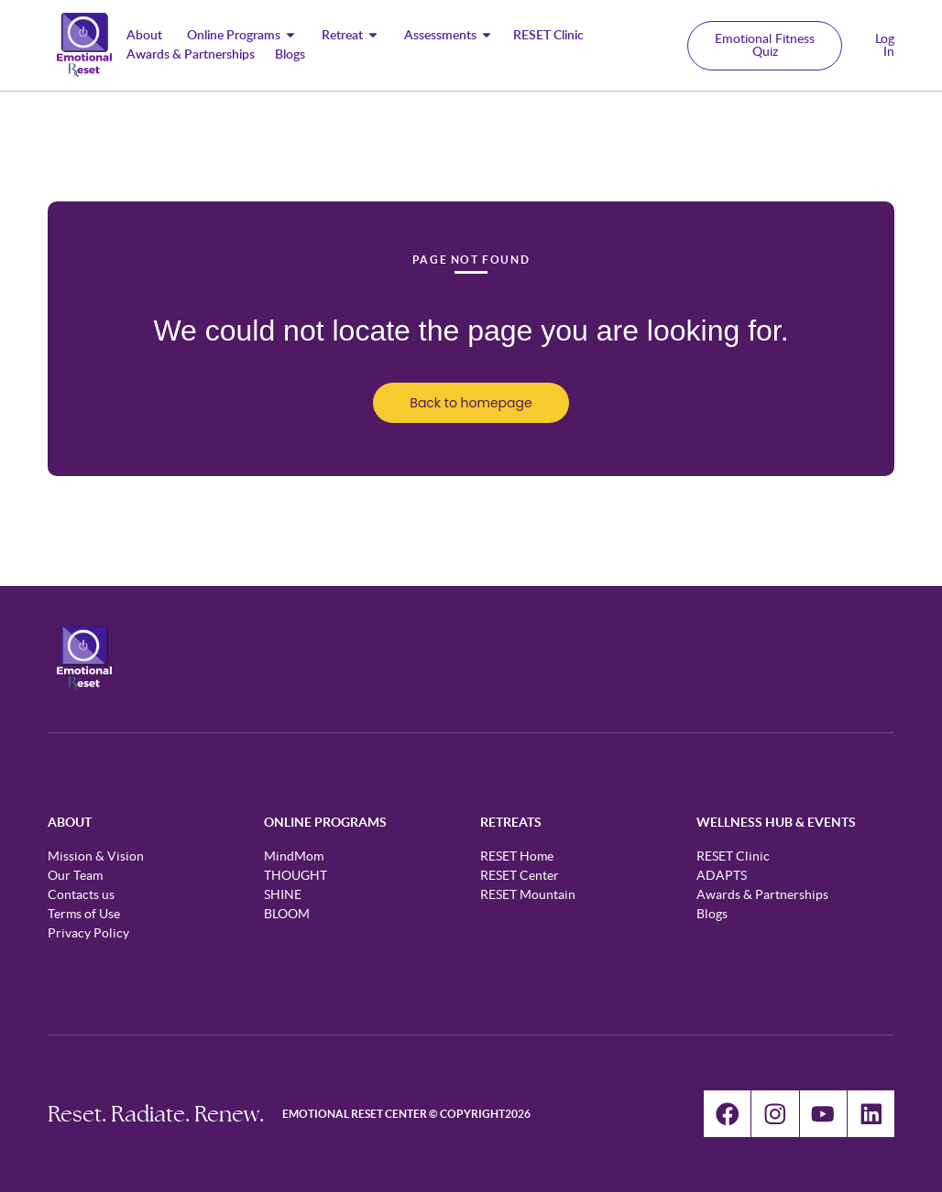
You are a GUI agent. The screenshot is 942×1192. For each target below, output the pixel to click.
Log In (884, 46)
